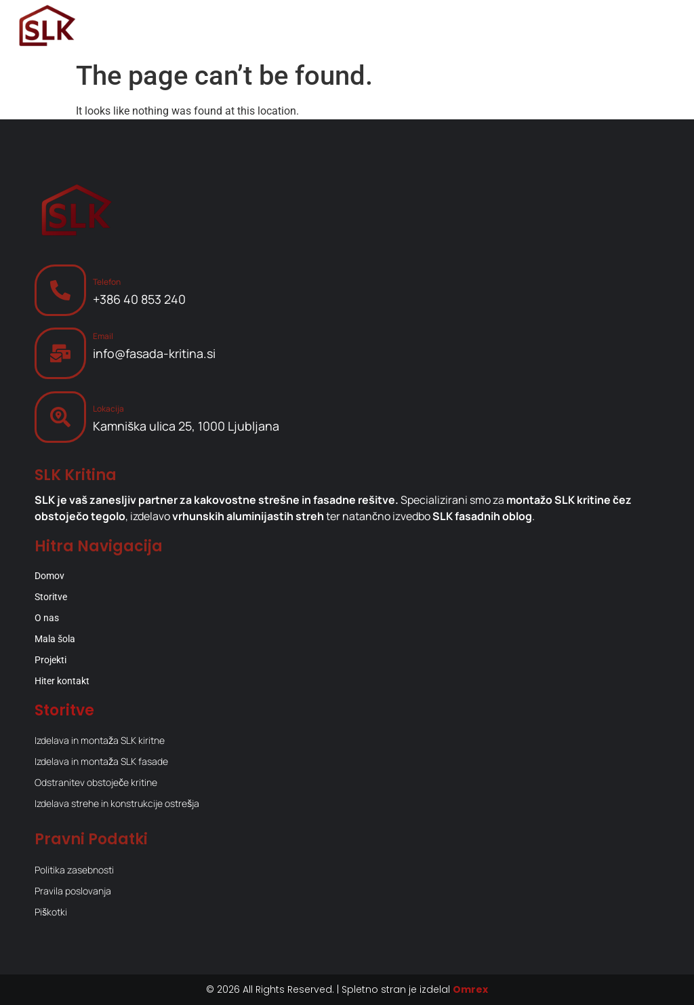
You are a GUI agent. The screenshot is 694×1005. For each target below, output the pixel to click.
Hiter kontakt (62, 680)
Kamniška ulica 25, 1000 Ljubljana (186, 426)
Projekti (50, 659)
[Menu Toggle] (660, 27)
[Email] (60, 353)
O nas (47, 617)
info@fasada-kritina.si (154, 353)
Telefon (107, 282)
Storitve (51, 596)
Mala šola (55, 638)
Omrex (470, 989)
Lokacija (108, 408)
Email (103, 336)
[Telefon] (60, 290)
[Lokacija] (60, 417)
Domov (49, 575)
